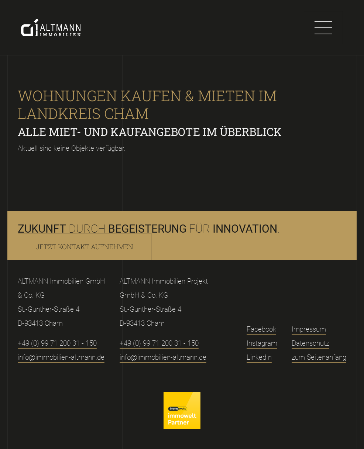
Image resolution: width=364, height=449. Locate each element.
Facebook (261, 329)
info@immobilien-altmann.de (61, 357)
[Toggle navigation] (323, 27)
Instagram (262, 343)
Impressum (309, 329)
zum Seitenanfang (319, 357)
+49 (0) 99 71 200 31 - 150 (57, 343)
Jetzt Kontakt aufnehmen (84, 246)
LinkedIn (259, 357)
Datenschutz (310, 343)
